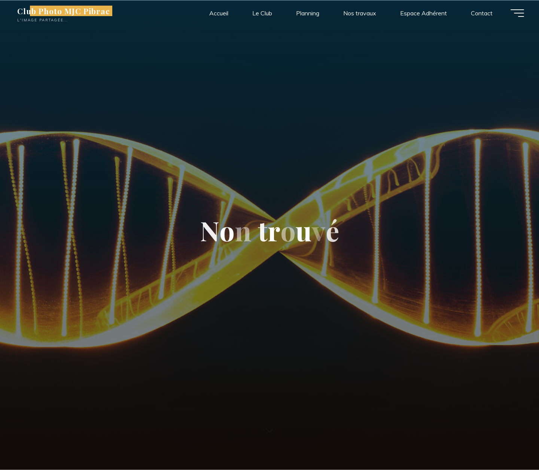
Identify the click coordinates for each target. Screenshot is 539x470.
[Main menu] (517, 13)
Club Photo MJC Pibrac (63, 11)
